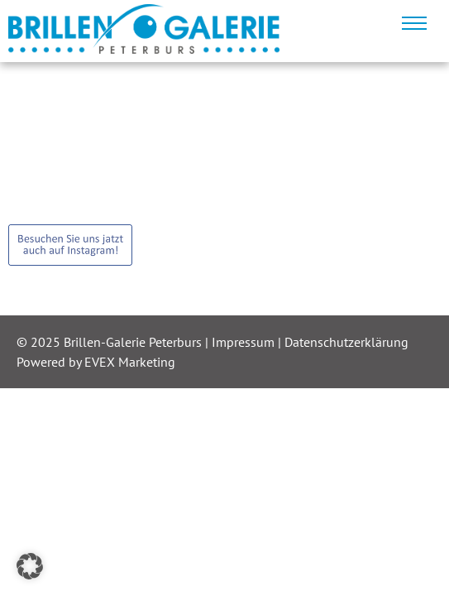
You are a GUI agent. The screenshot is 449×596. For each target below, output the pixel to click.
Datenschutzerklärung (346, 342)
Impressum (245, 342)
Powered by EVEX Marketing (96, 361)
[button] (30, 566)
